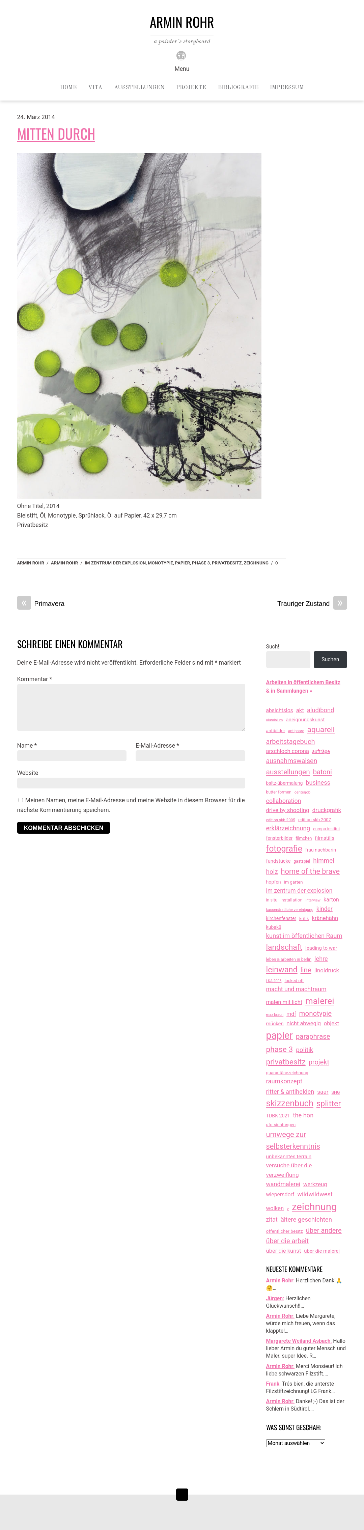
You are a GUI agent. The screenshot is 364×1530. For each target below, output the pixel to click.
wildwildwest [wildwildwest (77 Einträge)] (315, 1194)
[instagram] (181, 55)
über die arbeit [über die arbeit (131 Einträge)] (287, 1241)
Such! (272, 646)
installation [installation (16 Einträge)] (291, 899)
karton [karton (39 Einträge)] (331, 899)
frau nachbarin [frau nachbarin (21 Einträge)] (320, 850)
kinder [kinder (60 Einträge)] (324, 909)
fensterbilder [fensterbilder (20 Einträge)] (279, 838)
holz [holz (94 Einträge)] (272, 871)
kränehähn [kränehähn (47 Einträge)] (325, 918)
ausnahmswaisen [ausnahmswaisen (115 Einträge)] (291, 761)
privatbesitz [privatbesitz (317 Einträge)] (286, 1061)
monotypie (160, 562)
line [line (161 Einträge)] (306, 970)
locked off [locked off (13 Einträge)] (294, 980)
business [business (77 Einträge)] (318, 782)
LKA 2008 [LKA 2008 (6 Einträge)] (274, 981)
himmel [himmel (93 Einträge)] (323, 860)
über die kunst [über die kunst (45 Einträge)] (283, 1251)
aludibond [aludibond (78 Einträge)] (320, 710)
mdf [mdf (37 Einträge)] (291, 1014)
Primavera (41, 604)
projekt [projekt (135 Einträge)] (319, 1062)
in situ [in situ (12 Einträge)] (272, 899)
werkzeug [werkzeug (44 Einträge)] (315, 1184)
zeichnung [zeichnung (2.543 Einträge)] (314, 1207)
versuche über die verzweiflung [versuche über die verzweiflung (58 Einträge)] (289, 1170)
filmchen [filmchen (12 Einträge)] (304, 838)
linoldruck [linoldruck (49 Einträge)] (326, 970)
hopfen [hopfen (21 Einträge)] (273, 882)
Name (27, 745)
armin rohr (64, 562)
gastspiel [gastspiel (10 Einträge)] (302, 861)
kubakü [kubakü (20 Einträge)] (273, 927)
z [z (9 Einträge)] (288, 1208)
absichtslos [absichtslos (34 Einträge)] (279, 710)
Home (68, 87)
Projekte (191, 87)
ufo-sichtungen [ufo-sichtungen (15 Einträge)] (281, 1124)
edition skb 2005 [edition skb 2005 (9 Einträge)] (280, 819)
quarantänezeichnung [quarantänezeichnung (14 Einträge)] (287, 1072)
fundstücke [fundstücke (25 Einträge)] (278, 861)
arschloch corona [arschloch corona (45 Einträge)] (287, 751)
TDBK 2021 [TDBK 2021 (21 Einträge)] (278, 1115)
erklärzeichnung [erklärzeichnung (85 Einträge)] (288, 828)
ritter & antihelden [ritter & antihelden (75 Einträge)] (290, 1091)
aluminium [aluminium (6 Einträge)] (274, 720)
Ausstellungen (139, 87)
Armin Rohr (30, 562)
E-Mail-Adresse (157, 745)
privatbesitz (227, 562)
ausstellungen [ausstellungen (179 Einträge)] (288, 772)
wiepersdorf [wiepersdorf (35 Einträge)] (280, 1194)
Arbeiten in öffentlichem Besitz (303, 682)
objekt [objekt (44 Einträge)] (331, 1023)
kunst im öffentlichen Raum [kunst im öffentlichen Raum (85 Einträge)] (304, 936)
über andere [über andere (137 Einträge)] (324, 1230)
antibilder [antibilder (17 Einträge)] (275, 730)
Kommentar (34, 679)
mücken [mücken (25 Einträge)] (275, 1024)
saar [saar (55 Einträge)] (322, 1091)
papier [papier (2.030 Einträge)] (279, 1035)
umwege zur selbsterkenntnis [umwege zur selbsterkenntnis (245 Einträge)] (293, 1140)
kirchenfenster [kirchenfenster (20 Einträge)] (281, 918)
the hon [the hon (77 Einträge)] (303, 1115)
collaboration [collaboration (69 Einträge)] (283, 800)
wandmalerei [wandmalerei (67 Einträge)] (283, 1184)
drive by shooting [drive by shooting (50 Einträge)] (287, 810)
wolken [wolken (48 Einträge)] (275, 1208)
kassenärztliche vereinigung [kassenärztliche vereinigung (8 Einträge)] (289, 909)
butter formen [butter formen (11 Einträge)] (278, 792)
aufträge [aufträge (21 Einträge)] (321, 751)
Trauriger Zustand (312, 604)
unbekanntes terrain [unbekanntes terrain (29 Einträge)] (289, 1156)
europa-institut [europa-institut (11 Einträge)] (326, 829)
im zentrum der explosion (115, 562)
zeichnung (256, 562)
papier (182, 562)
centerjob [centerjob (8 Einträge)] (302, 792)
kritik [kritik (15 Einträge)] (304, 918)
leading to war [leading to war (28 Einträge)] (321, 948)
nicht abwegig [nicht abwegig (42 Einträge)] (304, 1023)
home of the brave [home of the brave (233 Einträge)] (310, 871)
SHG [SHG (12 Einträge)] (336, 1092)
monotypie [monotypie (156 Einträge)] (315, 1013)
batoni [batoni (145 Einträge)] (322, 772)
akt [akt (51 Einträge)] (300, 710)
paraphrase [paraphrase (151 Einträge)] (313, 1036)
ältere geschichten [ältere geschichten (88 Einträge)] (306, 1219)
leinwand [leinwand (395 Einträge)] (282, 969)
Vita (95, 87)
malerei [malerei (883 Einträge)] (319, 1001)
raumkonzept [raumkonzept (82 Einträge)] (284, 1081)
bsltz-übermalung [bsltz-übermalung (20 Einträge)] (284, 783)
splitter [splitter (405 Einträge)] (328, 1103)
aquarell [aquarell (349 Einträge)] (321, 729)
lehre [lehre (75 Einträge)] (321, 958)
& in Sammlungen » (289, 691)
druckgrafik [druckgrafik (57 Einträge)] (326, 810)
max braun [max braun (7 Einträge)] (275, 1014)
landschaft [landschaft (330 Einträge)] (284, 947)
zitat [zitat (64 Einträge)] (272, 1219)
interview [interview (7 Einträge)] (313, 900)
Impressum (287, 87)
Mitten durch (56, 133)
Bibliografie (238, 87)
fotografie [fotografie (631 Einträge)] (284, 849)
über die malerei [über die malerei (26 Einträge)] (322, 1251)
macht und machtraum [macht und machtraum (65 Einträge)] (296, 989)
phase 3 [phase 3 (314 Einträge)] (279, 1049)
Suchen (330, 659)
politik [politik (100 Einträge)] (304, 1050)
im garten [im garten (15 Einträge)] (293, 882)
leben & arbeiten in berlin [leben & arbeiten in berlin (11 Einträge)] (289, 959)
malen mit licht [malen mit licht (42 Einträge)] (284, 1002)
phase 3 (201, 562)
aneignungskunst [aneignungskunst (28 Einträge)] (305, 720)
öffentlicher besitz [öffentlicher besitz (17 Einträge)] (284, 1231)
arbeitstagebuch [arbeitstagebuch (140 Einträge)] (290, 742)
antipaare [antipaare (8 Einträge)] (296, 730)
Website (27, 773)
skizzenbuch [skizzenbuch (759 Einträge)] (290, 1103)
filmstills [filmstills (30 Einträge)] (324, 838)
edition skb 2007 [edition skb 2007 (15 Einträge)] (314, 819)
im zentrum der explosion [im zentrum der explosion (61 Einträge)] (299, 890)
